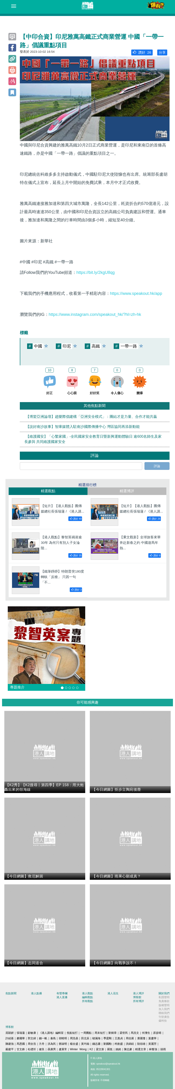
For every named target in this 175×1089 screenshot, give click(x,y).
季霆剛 (107, 1038)
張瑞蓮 (21, 1032)
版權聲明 (164, 1005)
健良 (41, 1049)
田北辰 (85, 1038)
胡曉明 (63, 1038)
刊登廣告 (164, 1016)
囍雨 (163, 1049)
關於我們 (164, 993)
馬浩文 (135, 1032)
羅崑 (110, 1049)
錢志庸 (96, 1043)
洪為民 (52, 1043)
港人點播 (36, 993)
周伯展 (130, 1038)
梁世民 (124, 1032)
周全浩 (32, 1043)
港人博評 (138, 993)
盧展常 (63, 1049)
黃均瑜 (85, 1043)
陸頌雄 (141, 1043)
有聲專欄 (62, 993)
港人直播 (62, 997)
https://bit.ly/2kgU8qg (95, 272)
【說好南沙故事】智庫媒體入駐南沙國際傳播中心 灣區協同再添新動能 (83, 427)
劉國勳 (107, 1043)
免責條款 (164, 1001)
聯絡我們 (164, 1013)
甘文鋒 (21, 1049)
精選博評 (127, 491)
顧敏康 (32, 1032)
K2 (91, 1049)
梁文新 (100, 1049)
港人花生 (113, 993)
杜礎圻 (32, 1049)
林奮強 (153, 1049)
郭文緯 (32, 1038)
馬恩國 (21, 1043)
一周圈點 (86, 1032)
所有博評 (138, 1001)
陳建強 (9, 1043)
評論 (157, 466)
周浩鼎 (74, 1038)
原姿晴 (157, 1032)
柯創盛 (119, 1043)
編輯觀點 (87, 997)
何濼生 (146, 1032)
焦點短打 (72, 1032)
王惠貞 (119, 1038)
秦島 (53, 1038)
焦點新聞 (10, 993)
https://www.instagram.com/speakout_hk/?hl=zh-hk (95, 314)
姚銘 (118, 1049)
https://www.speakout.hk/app (136, 293)
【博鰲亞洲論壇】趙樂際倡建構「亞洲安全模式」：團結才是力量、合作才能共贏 (91, 417)
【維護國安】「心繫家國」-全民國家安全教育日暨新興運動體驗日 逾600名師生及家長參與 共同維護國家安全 (93, 439)
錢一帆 (43, 1038)
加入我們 (164, 1009)
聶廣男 (52, 1049)
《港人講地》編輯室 (51, 1032)
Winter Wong (78, 1049)
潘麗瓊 (141, 1038)
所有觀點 (87, 1001)
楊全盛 (74, 1043)
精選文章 (140, 1049)
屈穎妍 (9, 1032)
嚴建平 (9, 1049)
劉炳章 (112, 1032)
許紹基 (9, 1038)
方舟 (41, 1043)
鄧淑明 (63, 1043)
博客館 (137, 997)
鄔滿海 (96, 1038)
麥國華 (21, 1038)
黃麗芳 (152, 1043)
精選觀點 (48, 491)
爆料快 (163, 1020)
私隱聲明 (164, 997)
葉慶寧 (152, 1038)
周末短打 (100, 1032)
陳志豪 (128, 1049)
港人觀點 (87, 993)
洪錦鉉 (130, 1043)
